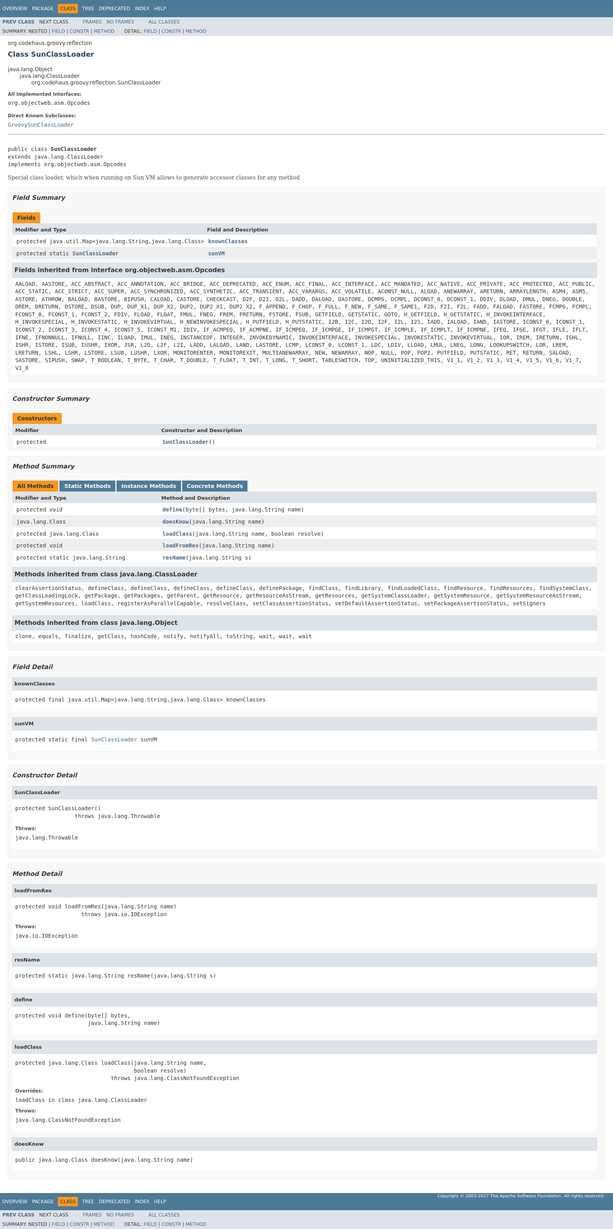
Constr (79, 31)
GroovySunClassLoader (41, 125)
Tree (88, 8)
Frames (92, 22)
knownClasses (227, 241)
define (173, 509)
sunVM (216, 253)
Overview (14, 8)
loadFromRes (181, 545)
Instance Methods (148, 486)
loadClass (177, 534)
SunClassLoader (95, 253)
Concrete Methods (215, 486)
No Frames (120, 22)
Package (43, 8)
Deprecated (114, 8)
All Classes (164, 22)
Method (104, 31)
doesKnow (176, 522)
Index (142, 8)
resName (174, 557)
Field (58, 31)
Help (160, 8)
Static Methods (87, 486)
